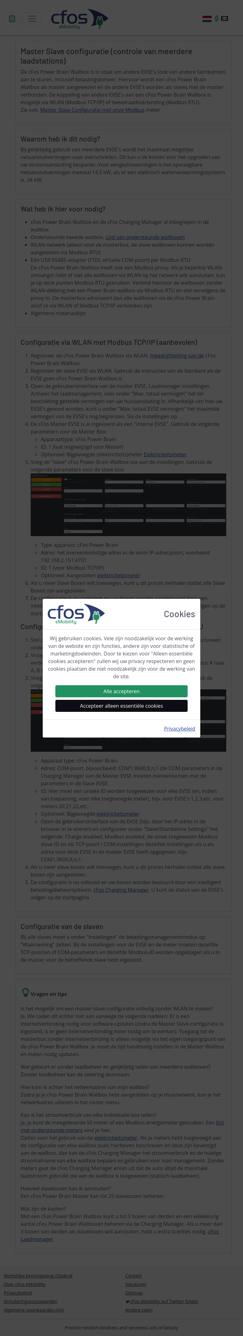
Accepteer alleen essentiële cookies (121, 705)
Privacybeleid (179, 728)
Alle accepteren (121, 691)
